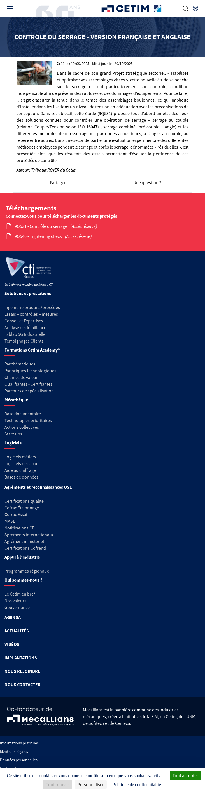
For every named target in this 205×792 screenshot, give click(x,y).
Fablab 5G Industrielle (24, 334)
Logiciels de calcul (21, 463)
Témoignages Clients (23, 341)
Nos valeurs (15, 600)
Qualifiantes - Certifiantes (28, 384)
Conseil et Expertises (23, 321)
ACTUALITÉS (16, 631)
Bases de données (21, 477)
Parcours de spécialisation (29, 390)
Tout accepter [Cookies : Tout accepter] (185, 775)
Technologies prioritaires (28, 420)
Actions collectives (21, 427)
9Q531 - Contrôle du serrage (41, 226)
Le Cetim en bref (19, 594)
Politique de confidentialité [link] (136, 784)
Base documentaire (22, 413)
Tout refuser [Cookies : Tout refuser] (57, 784)
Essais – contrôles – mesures (31, 314)
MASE (9, 521)
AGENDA (12, 617)
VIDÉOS (11, 644)
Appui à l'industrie (22, 557)
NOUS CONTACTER (22, 684)
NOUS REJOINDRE (22, 671)
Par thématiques (19, 364)
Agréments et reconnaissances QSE (38, 487)
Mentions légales (14, 751)
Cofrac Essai (15, 514)
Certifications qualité (24, 501)
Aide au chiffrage (20, 470)
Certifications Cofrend (25, 548)
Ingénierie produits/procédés (32, 307)
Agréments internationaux (29, 534)
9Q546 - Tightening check (38, 236)
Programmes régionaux (26, 571)
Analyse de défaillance (25, 327)
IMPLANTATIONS (20, 657)
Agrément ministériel (24, 541)
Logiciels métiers (20, 457)
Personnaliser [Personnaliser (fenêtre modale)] (91, 784)
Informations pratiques (19, 743)
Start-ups (13, 434)
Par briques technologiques (30, 370)
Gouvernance (17, 607)
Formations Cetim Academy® (32, 350)
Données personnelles (19, 759)
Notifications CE (19, 528)
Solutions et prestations (27, 293)
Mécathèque (16, 399)
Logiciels (13, 443)
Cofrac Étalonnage (21, 507)
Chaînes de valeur (21, 377)
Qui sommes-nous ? (23, 580)
